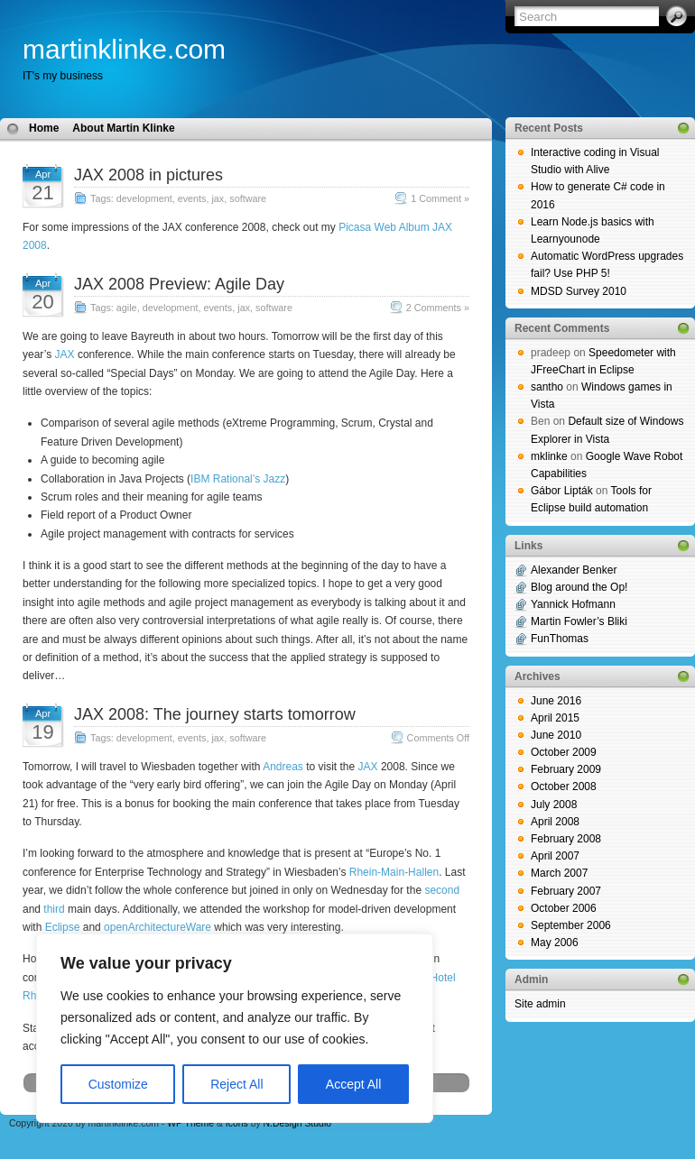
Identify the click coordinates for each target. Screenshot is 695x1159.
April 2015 (555, 718)
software (247, 198)
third (53, 909)
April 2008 (555, 821)
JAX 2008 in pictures (148, 175)
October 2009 (564, 752)
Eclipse (62, 927)
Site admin (540, 1004)
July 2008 (554, 804)
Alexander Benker (573, 570)
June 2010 (556, 735)
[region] (234, 1028)
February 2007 (566, 891)
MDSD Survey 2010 (578, 291)
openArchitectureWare (157, 927)
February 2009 (566, 769)
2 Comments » (437, 307)
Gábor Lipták (562, 490)
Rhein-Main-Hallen (394, 872)
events (192, 198)
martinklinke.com (124, 49)
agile (126, 307)
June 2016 (556, 700)
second (441, 890)
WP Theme (190, 1123)
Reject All (236, 1084)
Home (44, 128)
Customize (118, 1084)
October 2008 (564, 786)
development (144, 198)
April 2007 (555, 856)
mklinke (549, 456)
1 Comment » (440, 198)
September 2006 (571, 925)
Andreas (283, 766)
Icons (237, 1123)
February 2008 (566, 838)
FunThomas (559, 638)
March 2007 (559, 873)
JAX (65, 354)
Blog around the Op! (579, 587)
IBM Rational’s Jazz (237, 479)
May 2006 (555, 942)
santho (547, 387)
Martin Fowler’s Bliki (579, 621)
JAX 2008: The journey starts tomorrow (215, 714)
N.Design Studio (297, 1123)
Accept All (353, 1084)
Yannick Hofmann (573, 604)
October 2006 (564, 908)
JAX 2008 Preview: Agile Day (179, 284)
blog (10, 1150)
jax (217, 198)
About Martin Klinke (123, 128)
